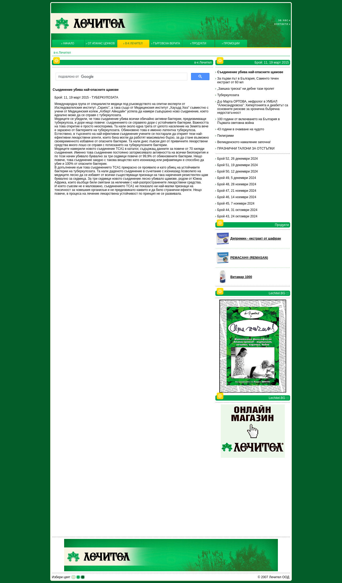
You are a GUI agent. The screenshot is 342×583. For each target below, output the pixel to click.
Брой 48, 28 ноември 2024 (236, 184)
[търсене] (121, 76)
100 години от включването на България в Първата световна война (248, 121)
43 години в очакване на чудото (240, 129)
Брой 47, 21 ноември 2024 (236, 191)
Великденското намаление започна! (244, 142)
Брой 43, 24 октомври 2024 (237, 216)
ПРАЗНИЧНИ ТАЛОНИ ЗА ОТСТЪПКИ (245, 148)
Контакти (281, 23)
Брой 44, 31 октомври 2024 (237, 210)
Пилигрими (225, 136)
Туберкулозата (228, 95)
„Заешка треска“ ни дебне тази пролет (245, 89)
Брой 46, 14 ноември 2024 (236, 197)
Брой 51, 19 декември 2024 (237, 165)
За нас (283, 20)
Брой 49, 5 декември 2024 (236, 178)
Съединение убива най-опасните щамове (250, 72)
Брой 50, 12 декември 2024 (237, 171)
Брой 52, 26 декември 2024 (237, 159)
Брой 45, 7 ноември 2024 (235, 203)
